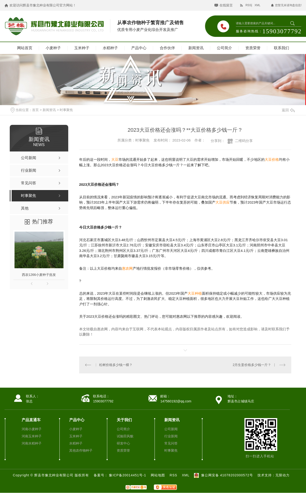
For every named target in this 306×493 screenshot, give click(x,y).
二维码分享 (244, 141)
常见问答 (171, 443)
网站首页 (24, 48)
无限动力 (282, 475)
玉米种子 (81, 48)
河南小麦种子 (32, 429)
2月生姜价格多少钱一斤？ (252, 365)
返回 (288, 110)
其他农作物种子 (80, 450)
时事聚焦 (66, 110)
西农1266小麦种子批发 (39, 275)
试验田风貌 (125, 436)
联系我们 (281, 48)
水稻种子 (110, 48)
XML (257, 5)
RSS (248, 5)
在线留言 (226, 5)
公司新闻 (171, 429)
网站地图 (158, 475)
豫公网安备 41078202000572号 (223, 475)
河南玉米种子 (32, 436)
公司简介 (224, 48)
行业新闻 (171, 436)
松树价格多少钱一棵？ (115, 365)
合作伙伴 (167, 48)
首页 (35, 110)
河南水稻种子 (32, 443)
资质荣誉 (253, 48)
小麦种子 (53, 48)
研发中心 (123, 443)
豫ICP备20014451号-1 (128, 475)
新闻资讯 (196, 48)
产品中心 (138, 48)
